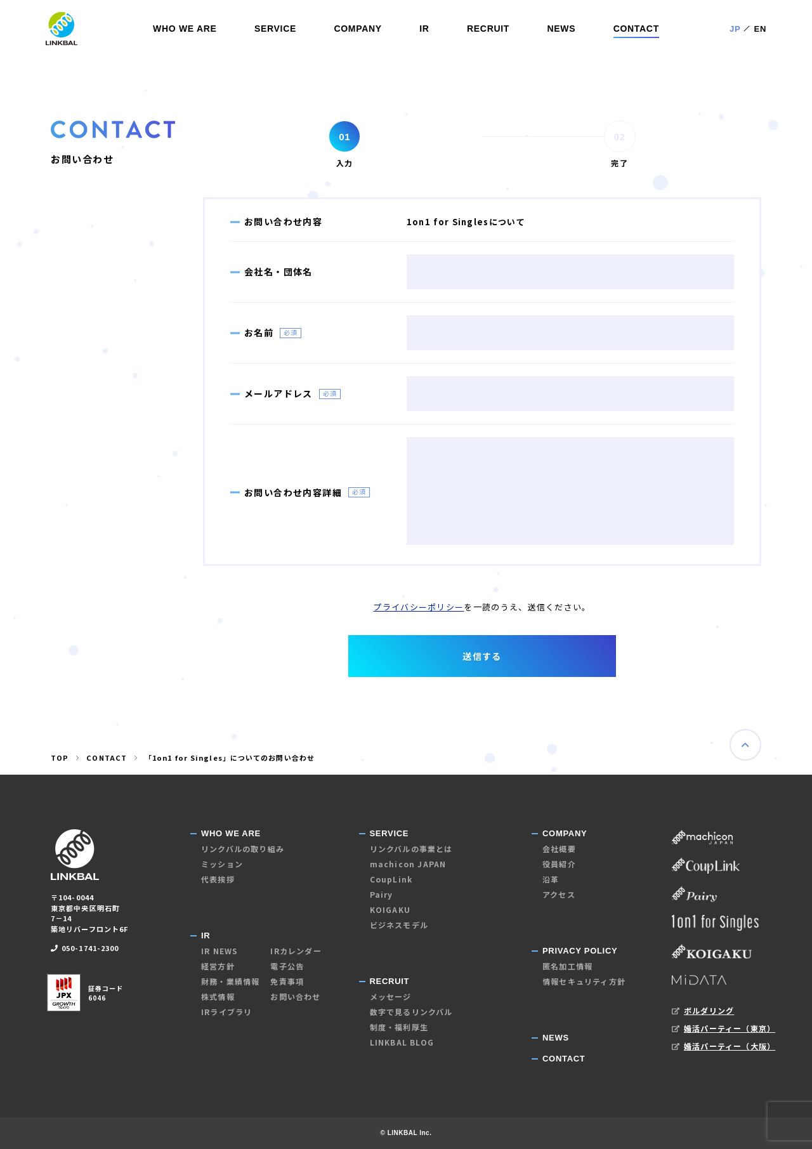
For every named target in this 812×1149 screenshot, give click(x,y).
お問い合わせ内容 (283, 221)
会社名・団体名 (278, 271)
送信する (482, 656)
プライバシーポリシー (418, 607)
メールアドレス (278, 393)
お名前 (258, 332)
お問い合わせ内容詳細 (293, 492)
